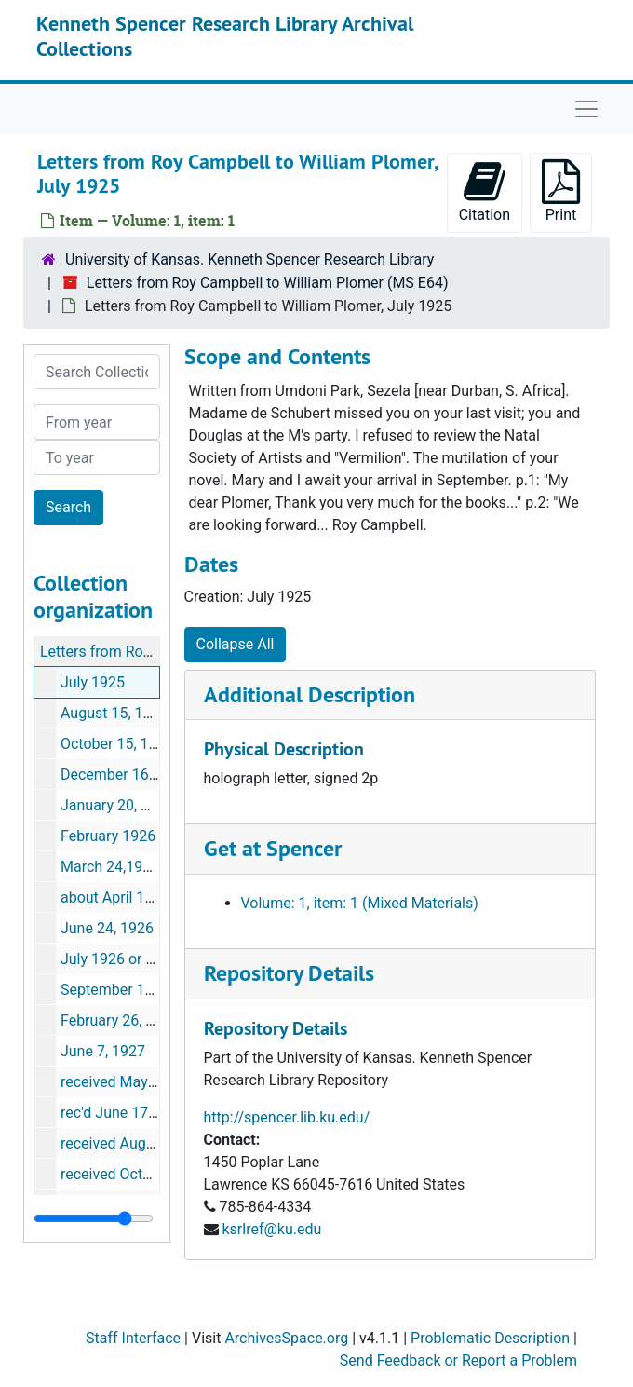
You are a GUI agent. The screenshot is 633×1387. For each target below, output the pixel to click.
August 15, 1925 (114, 713)
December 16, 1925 (125, 774)
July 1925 (93, 682)
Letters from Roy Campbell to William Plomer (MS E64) (268, 283)
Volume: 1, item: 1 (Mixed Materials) (359, 903)
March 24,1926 (110, 867)
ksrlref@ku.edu (271, 1229)
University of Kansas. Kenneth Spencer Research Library (249, 259)
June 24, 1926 (107, 928)
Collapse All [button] (235, 644)
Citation (484, 191)
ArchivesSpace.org (286, 1338)
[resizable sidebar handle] (94, 1218)
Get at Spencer (273, 848)
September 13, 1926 (127, 990)
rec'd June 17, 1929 (124, 1113)
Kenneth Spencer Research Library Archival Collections (224, 35)
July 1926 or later (118, 959)
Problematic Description (490, 1338)
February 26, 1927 (120, 1020)
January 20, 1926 (117, 805)
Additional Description (309, 694)
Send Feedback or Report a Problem (458, 1360)
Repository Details (289, 973)
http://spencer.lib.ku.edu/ (287, 1117)
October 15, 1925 (117, 744)
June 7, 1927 (103, 1051)
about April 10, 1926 (127, 897)
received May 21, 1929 (135, 1082)
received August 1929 (132, 1143)
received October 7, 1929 (142, 1174)
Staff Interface (133, 1338)
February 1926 (108, 836)
